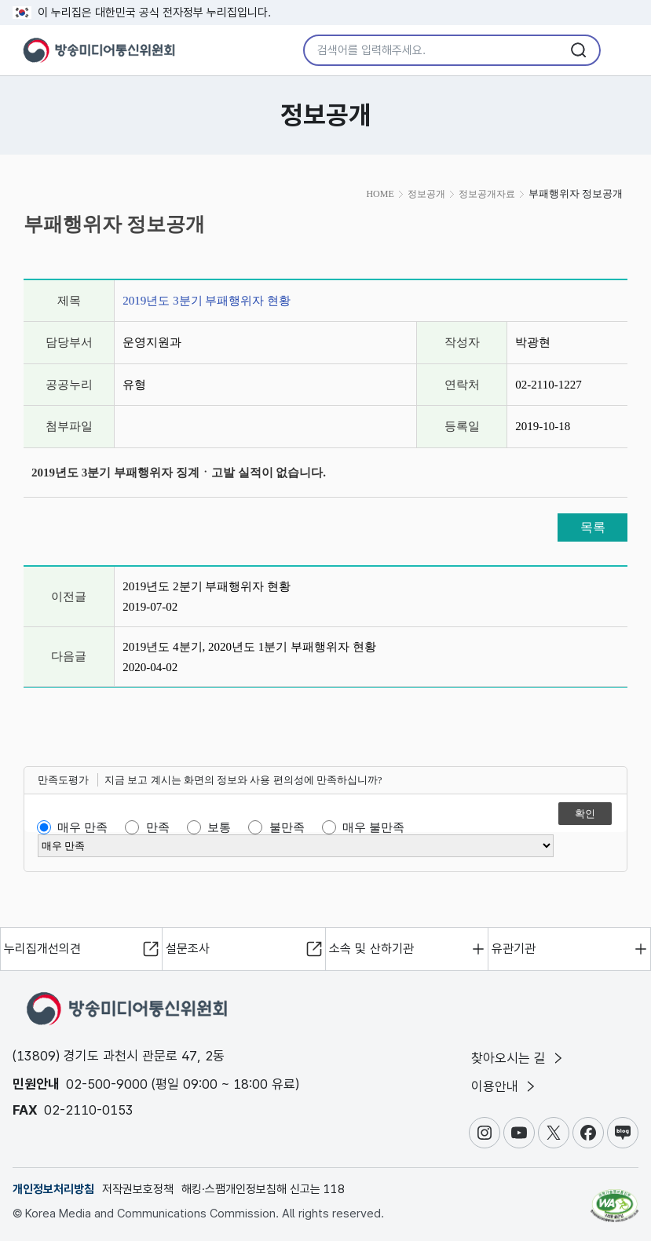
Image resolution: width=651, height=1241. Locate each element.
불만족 (287, 827)
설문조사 (188, 948)
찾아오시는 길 (518, 1058)
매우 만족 (82, 827)
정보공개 (426, 193)
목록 (592, 527)
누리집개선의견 (42, 948)
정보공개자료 (487, 193)
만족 (158, 827)
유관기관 (514, 948)
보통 (219, 827)
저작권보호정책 (138, 1189)
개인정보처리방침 (53, 1189)
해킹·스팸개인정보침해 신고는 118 (263, 1189)
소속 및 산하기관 (371, 948)
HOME (379, 193)
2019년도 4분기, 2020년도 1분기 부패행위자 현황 (249, 647)
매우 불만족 (373, 827)
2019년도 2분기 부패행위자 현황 (207, 586)
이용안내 (504, 1086)
